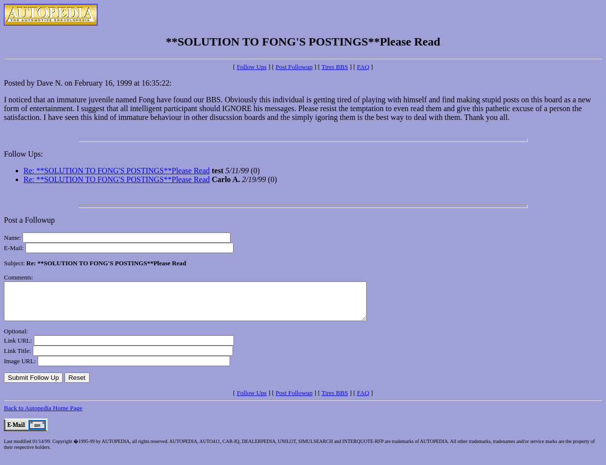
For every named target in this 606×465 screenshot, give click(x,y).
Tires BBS (335, 66)
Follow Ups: (23, 154)
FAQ (363, 66)
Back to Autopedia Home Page (43, 415)
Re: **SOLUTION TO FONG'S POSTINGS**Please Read (116, 170)
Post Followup (294, 66)
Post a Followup (29, 220)
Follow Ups (252, 66)
